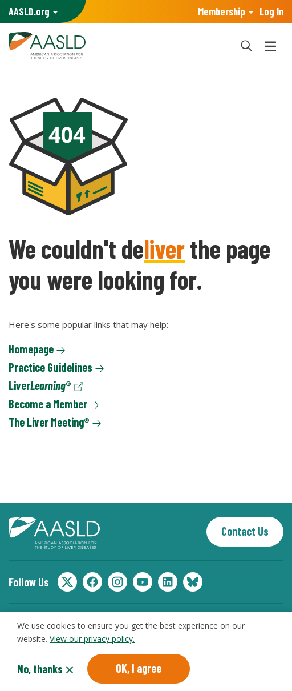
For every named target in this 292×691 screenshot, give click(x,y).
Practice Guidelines (50, 367)
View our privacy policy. (92, 639)
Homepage (31, 349)
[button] (246, 45)
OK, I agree (138, 670)
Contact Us (245, 531)
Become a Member (48, 404)
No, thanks (40, 670)
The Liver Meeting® (49, 422)
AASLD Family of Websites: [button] (29, 11)
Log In (271, 11)
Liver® (40, 385)
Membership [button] (221, 11)
